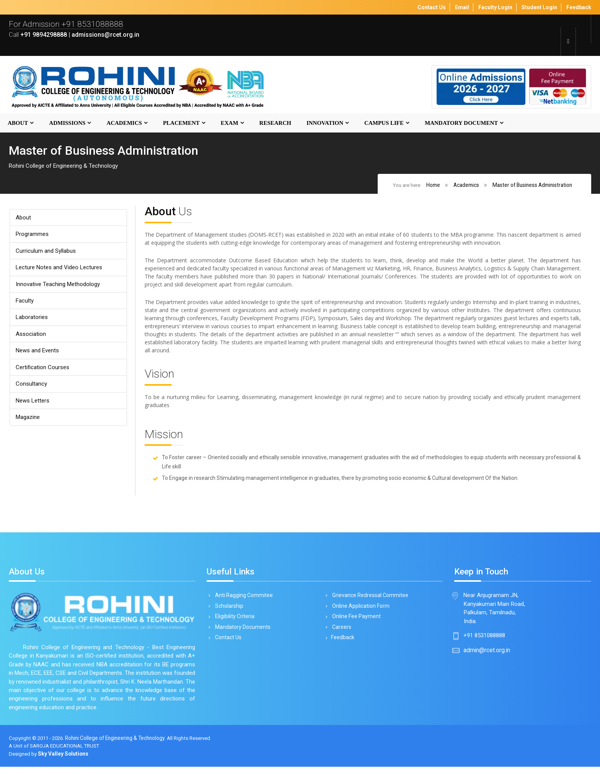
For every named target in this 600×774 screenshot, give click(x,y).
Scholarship (227, 610)
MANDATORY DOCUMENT (461, 124)
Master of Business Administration (532, 186)
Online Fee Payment (355, 621)
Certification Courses (43, 371)
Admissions (67, 124)
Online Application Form (359, 610)
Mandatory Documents (241, 632)
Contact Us (226, 643)
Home (432, 186)
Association (31, 337)
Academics (124, 124)
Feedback (341, 643)
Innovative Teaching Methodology (60, 286)
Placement (181, 124)
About (18, 124)
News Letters (34, 405)
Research (275, 124)
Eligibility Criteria (233, 621)
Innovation (325, 124)
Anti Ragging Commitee (242, 599)
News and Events (39, 354)
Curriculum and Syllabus (46, 252)
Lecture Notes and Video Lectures (61, 269)
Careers (340, 632)
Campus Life (384, 124)
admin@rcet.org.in (486, 655)
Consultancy (31, 389)
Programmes (33, 235)
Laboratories (32, 320)
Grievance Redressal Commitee (368, 599)
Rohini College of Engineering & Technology (118, 745)
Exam (229, 124)
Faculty (25, 303)
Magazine (29, 423)
